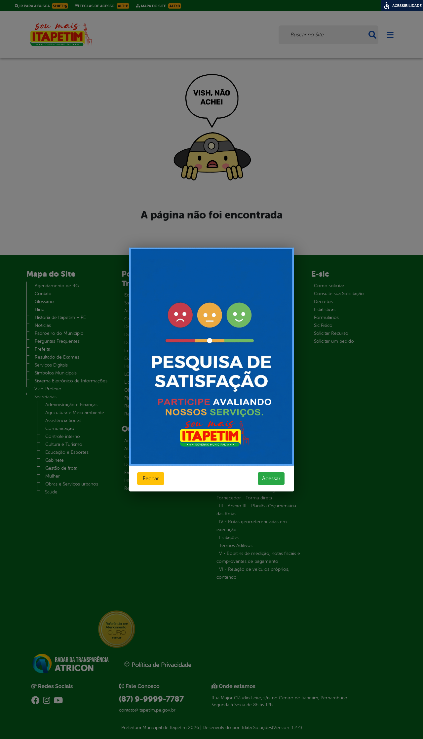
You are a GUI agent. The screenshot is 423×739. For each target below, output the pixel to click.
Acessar (271, 479)
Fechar (151, 479)
